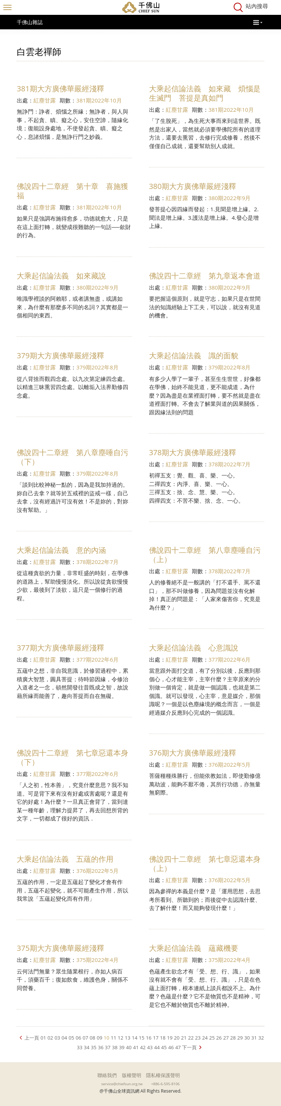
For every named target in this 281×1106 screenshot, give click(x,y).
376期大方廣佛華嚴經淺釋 (192, 753)
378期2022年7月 (230, 464)
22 (191, 1037)
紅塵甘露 (44, 100)
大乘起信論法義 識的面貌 (193, 355)
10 (106, 1037)
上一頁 (32, 1037)
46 (171, 1047)
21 (184, 1037)
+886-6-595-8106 (165, 1083)
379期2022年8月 (97, 367)
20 (177, 1037)
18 (162, 1037)
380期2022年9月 (230, 198)
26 (219, 1037)
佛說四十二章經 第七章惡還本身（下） (72, 757)
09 (99, 1037)
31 (254, 1037)
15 (142, 1037)
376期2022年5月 (230, 764)
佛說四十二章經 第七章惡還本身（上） (205, 863)
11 (113, 1037)
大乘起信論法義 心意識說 (193, 648)
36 (100, 1047)
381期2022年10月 (99, 100)
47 (178, 1047)
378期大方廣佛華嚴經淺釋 (192, 452)
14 (135, 1037)
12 (120, 1037)
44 (157, 1047)
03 (57, 1037)
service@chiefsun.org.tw (122, 1083)
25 (212, 1037)
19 (169, 1037)
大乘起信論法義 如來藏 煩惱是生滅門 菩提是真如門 (205, 93)
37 (107, 1047)
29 (240, 1037)
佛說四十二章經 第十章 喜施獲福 (72, 190)
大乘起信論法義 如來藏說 (61, 276)
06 (78, 1037)
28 (233, 1037)
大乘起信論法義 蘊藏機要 (193, 948)
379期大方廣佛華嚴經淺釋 (60, 355)
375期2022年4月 (97, 959)
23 (198, 1037)
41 (136, 1047)
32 (261, 1037)
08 (92, 1037)
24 (205, 1037)
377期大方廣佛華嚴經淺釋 (60, 648)
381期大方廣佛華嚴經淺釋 (60, 89)
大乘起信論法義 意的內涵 (61, 550)
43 (150, 1047)
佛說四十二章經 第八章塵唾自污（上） (205, 554)
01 (43, 1037)
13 (127, 1037)
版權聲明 (131, 1075)
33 (80, 1047)
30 (247, 1037)
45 (164, 1047)
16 (148, 1037)
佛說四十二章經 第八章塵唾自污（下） (72, 457)
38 (114, 1047)
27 (226, 1037)
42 (143, 1047)
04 (64, 1037)
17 (155, 1037)
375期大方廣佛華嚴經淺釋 (60, 948)
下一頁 (189, 1047)
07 (85, 1037)
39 (122, 1047)
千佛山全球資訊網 (140, 7)
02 (50, 1037)
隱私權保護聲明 (163, 1075)
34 (87, 1047)
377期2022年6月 (97, 659)
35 (94, 1047)
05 (71, 1037)
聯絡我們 (107, 1075)
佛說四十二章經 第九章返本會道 (205, 276)
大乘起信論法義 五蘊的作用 (65, 859)
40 (129, 1047)
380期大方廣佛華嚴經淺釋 (192, 186)
